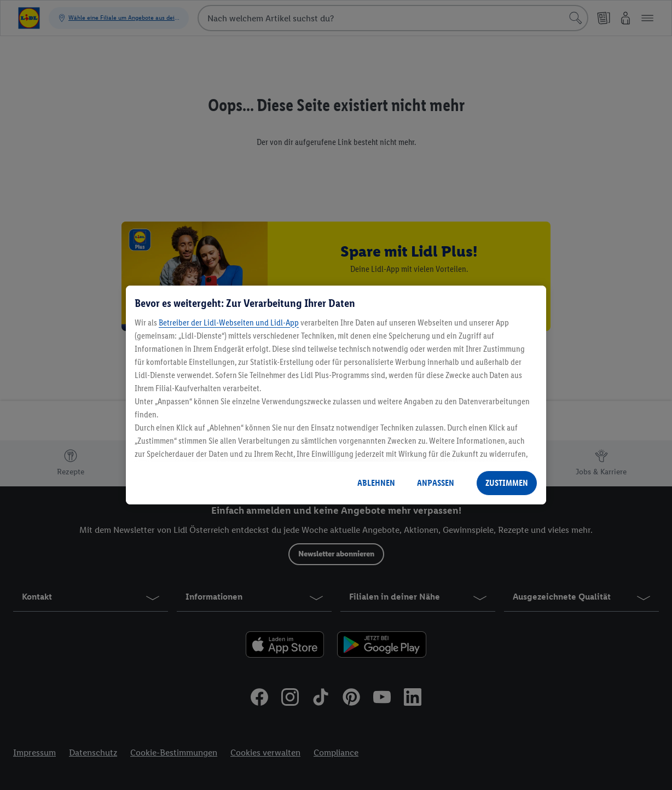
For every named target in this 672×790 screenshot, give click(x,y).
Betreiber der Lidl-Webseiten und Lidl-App (229, 322)
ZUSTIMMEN (506, 483)
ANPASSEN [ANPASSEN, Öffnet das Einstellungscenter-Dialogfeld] (435, 483)
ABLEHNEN (376, 483)
